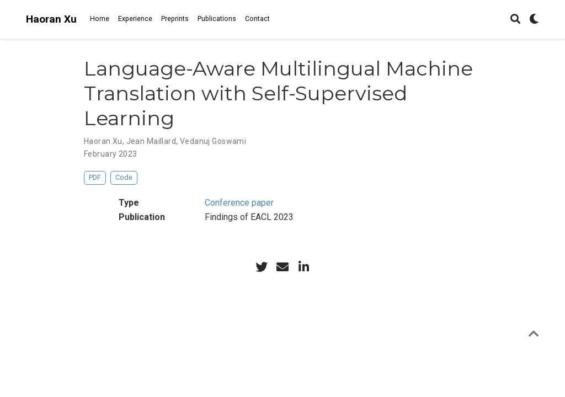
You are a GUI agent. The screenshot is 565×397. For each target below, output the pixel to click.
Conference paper (239, 202)
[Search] (515, 19)
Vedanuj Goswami (213, 141)
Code (123, 177)
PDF (95, 177)
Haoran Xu (51, 19)
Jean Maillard (151, 141)
